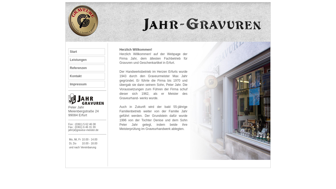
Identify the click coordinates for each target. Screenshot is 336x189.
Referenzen (78, 68)
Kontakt (76, 76)
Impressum (78, 84)
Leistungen (78, 60)
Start (73, 52)
